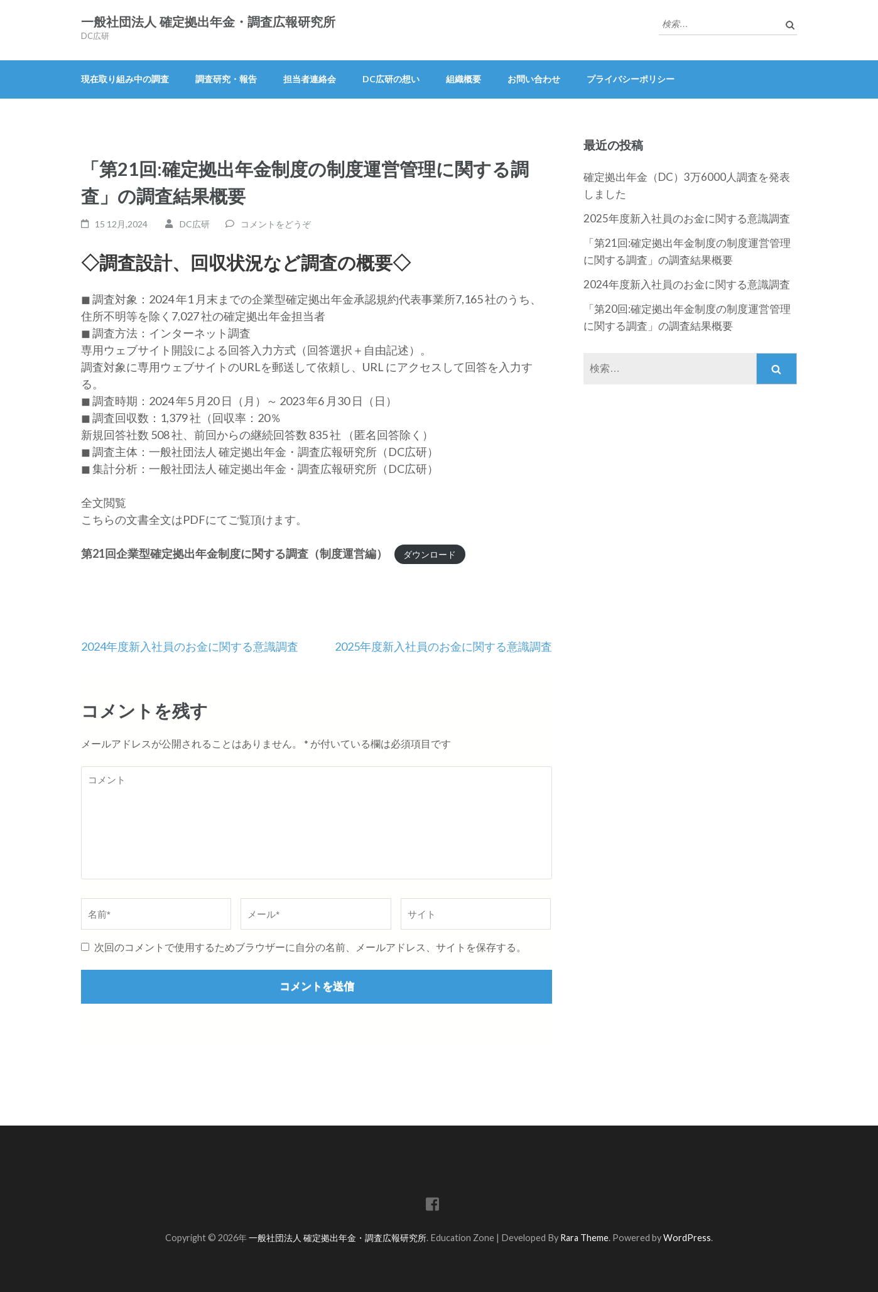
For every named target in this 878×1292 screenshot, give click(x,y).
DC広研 (195, 224)
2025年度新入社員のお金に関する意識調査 (443, 646)
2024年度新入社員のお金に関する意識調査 (189, 646)
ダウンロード (429, 554)
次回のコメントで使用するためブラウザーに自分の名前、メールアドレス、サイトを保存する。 (310, 947)
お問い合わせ (533, 78)
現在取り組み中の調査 (125, 78)
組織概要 (463, 78)
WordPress (687, 1237)
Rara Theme (584, 1237)
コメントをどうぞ (276, 224)
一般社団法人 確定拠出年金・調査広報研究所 (208, 22)
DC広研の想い (391, 78)
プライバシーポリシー (631, 78)
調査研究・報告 (226, 78)
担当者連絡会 (309, 78)
